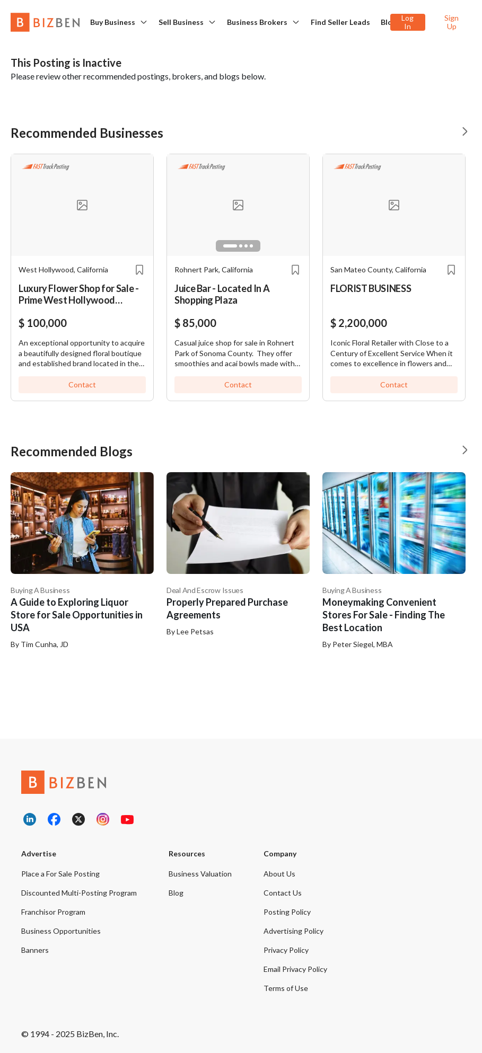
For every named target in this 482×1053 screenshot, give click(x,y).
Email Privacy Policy (295, 969)
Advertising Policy (293, 930)
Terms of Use (286, 988)
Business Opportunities (61, 930)
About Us (279, 873)
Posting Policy (287, 911)
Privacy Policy (286, 949)
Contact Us (283, 892)
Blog (389, 21)
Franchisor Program (53, 911)
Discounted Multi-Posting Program (79, 892)
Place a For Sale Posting (60, 873)
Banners (35, 949)
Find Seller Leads (340, 21)
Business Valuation (200, 873)
